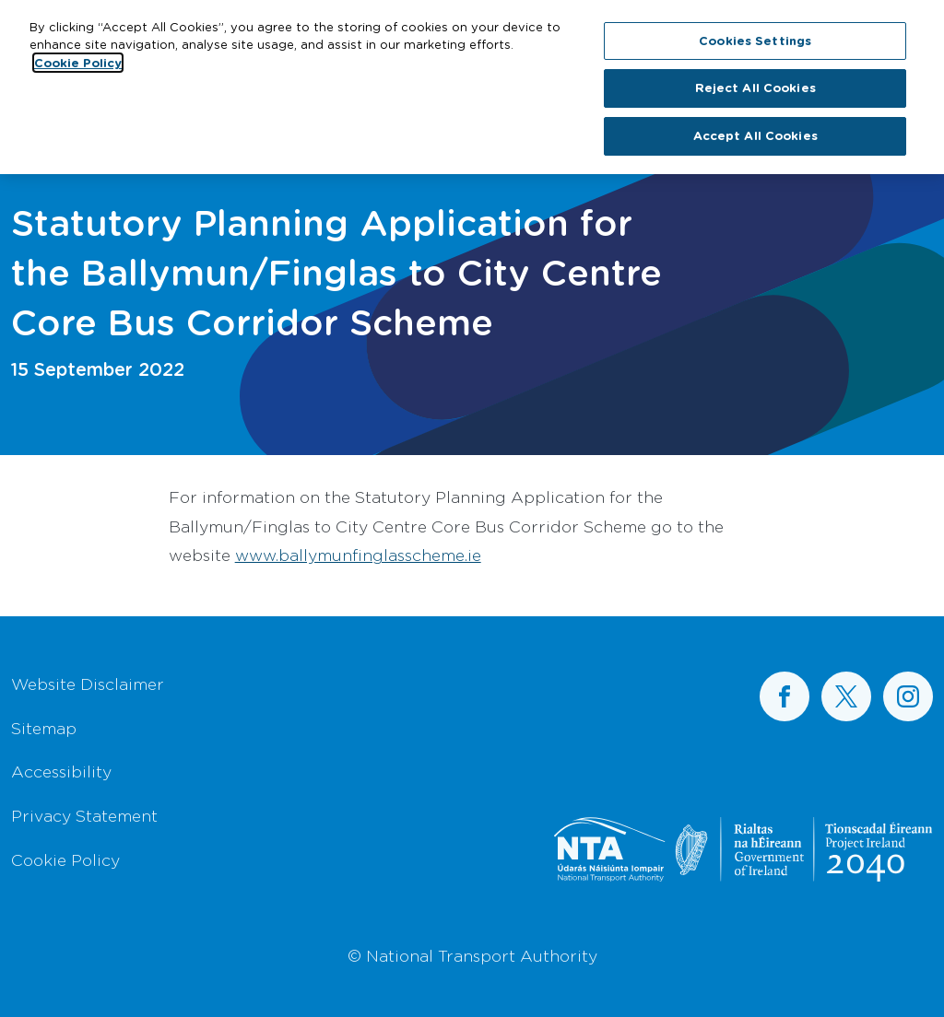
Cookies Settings (755, 37)
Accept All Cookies (755, 131)
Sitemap (44, 728)
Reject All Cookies (755, 84)
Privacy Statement (84, 815)
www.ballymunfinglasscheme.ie (358, 554)
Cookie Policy (65, 859)
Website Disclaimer (87, 683)
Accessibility (61, 771)
